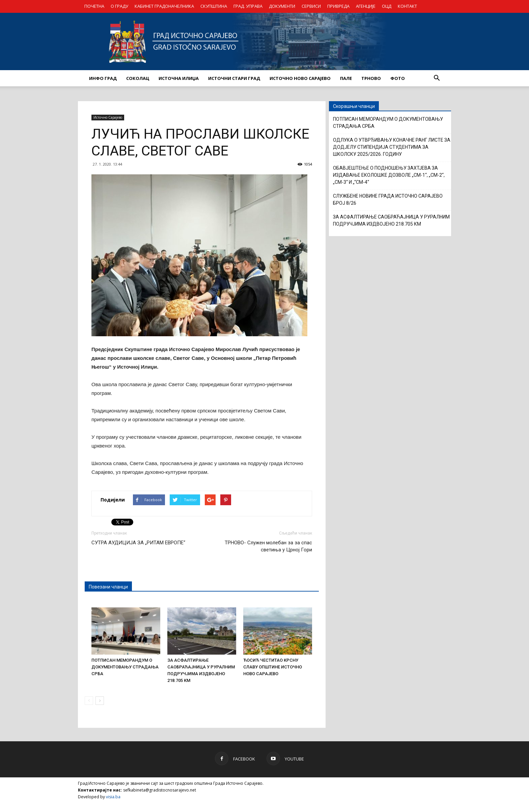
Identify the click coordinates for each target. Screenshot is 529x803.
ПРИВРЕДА (338, 6)
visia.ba (113, 797)
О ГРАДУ (119, 6)
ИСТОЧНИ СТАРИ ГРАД (234, 78)
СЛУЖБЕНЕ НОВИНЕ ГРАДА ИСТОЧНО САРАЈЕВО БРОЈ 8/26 (388, 199)
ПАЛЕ (346, 78)
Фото (397, 78)
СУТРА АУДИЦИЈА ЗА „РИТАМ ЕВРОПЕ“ (138, 543)
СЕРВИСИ (311, 6)
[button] (436, 78)
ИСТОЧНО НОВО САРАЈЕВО (300, 78)
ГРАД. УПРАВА (247, 6)
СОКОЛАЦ (137, 78)
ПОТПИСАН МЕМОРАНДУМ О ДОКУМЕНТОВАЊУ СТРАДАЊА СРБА (125, 667)
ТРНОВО (371, 78)
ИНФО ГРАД (103, 78)
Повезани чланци (108, 587)
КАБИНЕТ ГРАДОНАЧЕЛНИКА (164, 6)
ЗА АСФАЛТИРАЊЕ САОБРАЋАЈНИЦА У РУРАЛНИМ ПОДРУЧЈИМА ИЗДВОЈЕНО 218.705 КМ (391, 220)
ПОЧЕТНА (94, 6)
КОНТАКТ (407, 6)
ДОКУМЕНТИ (282, 6)
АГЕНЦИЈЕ (365, 6)
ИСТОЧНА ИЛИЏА (179, 78)
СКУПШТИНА (213, 6)
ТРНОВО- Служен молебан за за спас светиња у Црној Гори (268, 546)
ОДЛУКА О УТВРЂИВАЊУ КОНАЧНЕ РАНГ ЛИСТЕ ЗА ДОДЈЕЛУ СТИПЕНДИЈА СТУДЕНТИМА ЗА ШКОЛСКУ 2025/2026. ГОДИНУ (391, 147)
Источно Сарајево (107, 117)
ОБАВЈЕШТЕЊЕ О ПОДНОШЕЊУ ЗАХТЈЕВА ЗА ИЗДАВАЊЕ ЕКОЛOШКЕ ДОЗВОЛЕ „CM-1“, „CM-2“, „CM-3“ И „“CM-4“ (389, 175)
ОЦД (386, 6)
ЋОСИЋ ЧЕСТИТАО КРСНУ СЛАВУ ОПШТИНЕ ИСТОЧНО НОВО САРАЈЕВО (272, 667)
